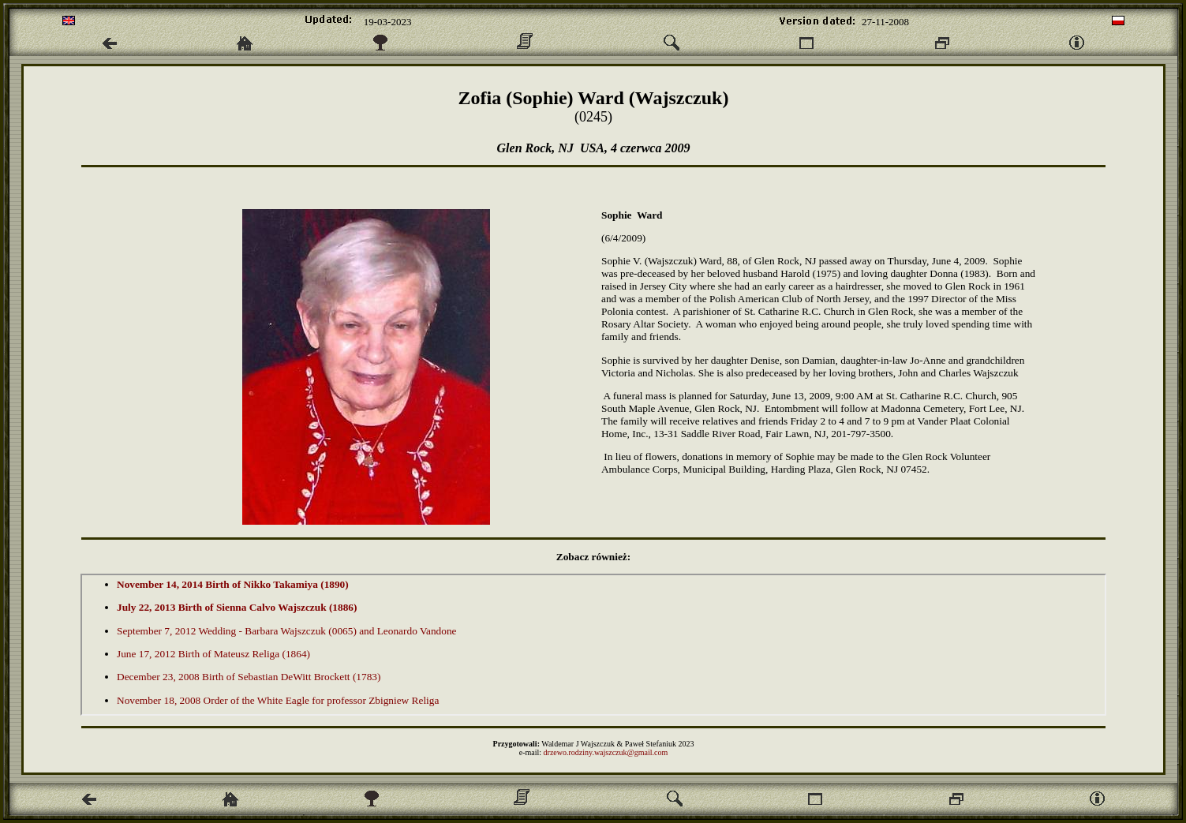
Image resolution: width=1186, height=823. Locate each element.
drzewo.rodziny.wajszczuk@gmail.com (606, 752)
